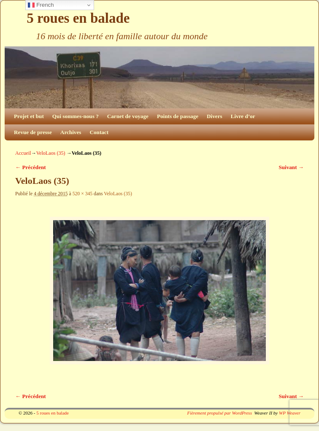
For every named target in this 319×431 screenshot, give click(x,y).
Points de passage (177, 116)
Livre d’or (243, 116)
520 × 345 (83, 194)
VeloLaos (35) (50, 153)
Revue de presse (33, 132)
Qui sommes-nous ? (75, 116)
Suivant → (291, 167)
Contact (98, 132)
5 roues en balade (78, 18)
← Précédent (30, 167)
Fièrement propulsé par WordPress (219, 412)
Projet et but (29, 116)
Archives (70, 132)
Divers (214, 116)
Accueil (23, 153)
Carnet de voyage (128, 116)
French (41, 5)
